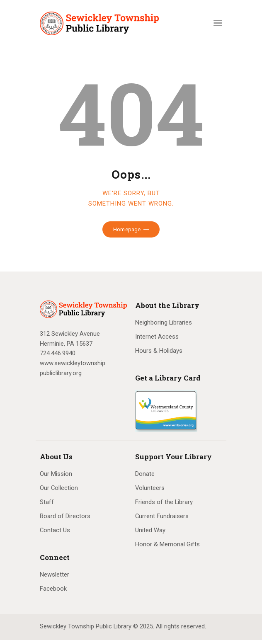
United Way (150, 530)
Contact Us (55, 530)
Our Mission (56, 474)
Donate (145, 474)
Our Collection (59, 488)
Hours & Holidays (158, 350)
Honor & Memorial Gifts (167, 544)
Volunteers (150, 488)
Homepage (127, 229)
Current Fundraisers (162, 516)
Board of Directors (65, 516)
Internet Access (157, 336)
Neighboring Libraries (163, 322)
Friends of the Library (164, 502)
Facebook (53, 588)
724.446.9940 (57, 353)
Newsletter (54, 574)
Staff (47, 502)
